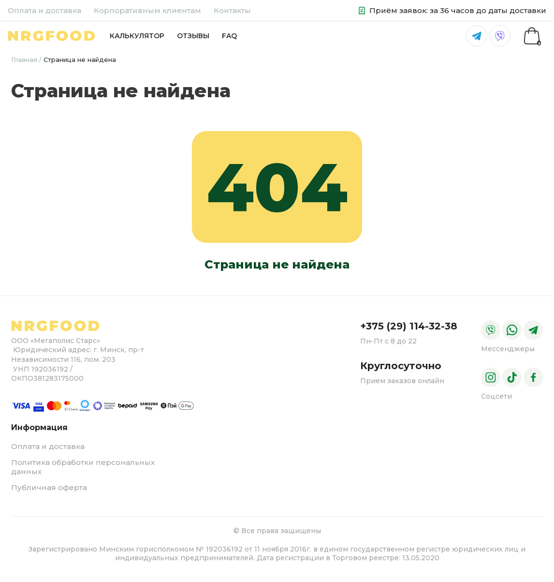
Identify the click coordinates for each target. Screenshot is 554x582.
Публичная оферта (49, 487)
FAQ (229, 35)
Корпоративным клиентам (147, 10)
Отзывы (193, 35)
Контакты (232, 10)
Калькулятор (137, 35)
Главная (24, 59)
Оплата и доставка (44, 10)
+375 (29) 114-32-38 (408, 326)
